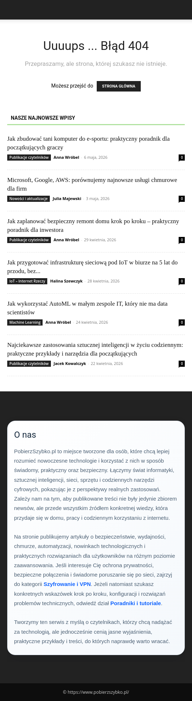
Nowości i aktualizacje (28, 198)
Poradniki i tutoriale (135, 603)
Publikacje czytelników (29, 157)
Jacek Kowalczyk (70, 363)
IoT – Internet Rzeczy (27, 281)
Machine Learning (24, 322)
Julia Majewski (67, 198)
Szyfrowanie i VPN (67, 584)
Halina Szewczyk (66, 281)
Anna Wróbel (66, 157)
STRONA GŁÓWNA (118, 86)
